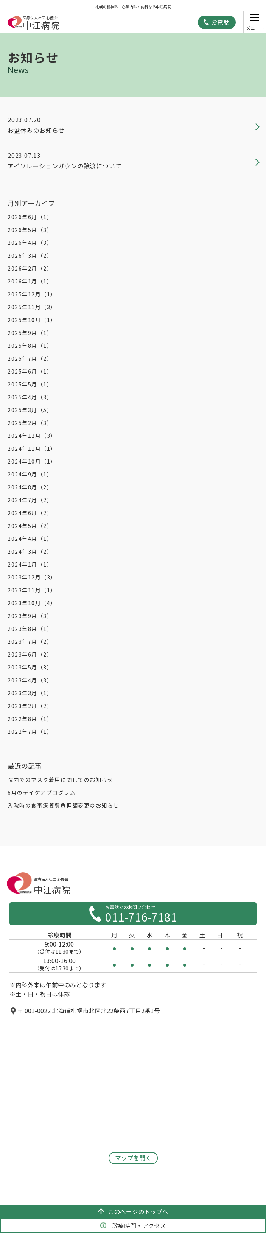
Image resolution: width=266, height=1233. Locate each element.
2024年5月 (30, 525)
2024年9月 (30, 474)
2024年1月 (30, 564)
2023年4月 (30, 680)
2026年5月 (30, 230)
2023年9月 (30, 616)
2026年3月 (30, 255)
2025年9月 (30, 332)
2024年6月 (30, 513)
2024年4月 (30, 538)
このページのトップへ (133, 1211)
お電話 (220, 21)
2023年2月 (30, 706)
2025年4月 (30, 397)
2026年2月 (30, 268)
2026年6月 (30, 217)
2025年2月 (30, 423)
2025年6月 (30, 371)
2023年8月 (30, 628)
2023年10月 (32, 603)
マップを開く (133, 1157)
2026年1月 (30, 281)
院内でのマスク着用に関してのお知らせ (60, 779)
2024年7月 (30, 500)
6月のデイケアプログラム (42, 792)
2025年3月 (30, 410)
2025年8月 (30, 345)
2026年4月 (30, 242)
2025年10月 (32, 320)
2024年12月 (32, 435)
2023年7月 (30, 641)
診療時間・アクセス (133, 1225)
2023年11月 (32, 590)
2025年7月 (30, 358)
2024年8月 (30, 487)
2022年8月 (30, 718)
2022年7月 (30, 731)
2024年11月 (32, 448)
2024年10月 (32, 461)
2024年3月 (30, 551)
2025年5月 (30, 384)
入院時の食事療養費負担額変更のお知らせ (63, 805)
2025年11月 (32, 307)
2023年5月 (30, 667)
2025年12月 (32, 294)
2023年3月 (30, 693)
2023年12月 (32, 577)
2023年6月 (30, 654)
